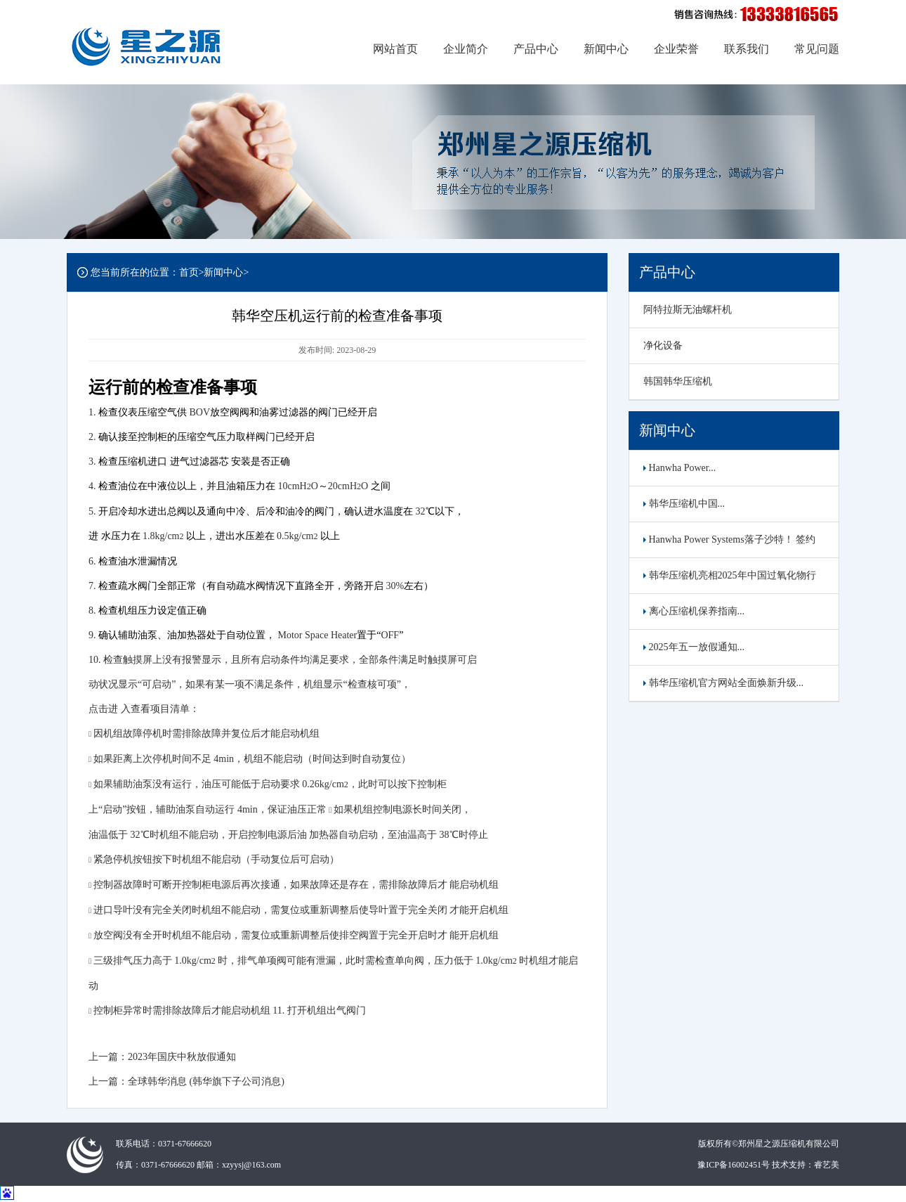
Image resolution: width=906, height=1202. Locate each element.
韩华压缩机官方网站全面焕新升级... (723, 683)
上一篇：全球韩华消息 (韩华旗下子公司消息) (186, 1081)
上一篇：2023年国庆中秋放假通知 (162, 1057)
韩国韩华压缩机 (677, 381)
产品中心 (535, 49)
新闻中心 (606, 49)
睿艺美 (826, 1165)
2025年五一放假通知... (693, 647)
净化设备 (663, 345)
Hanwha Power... (679, 468)
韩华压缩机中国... (684, 503)
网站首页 (395, 49)
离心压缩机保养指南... (693, 611)
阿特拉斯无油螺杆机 (687, 309)
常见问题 (816, 49)
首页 (189, 272)
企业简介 (465, 49)
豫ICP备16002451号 (733, 1165)
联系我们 (746, 49)
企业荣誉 (676, 49)
